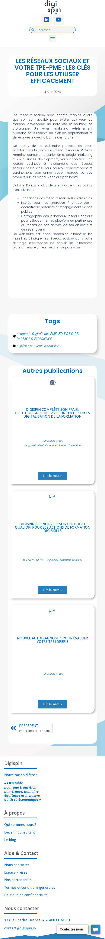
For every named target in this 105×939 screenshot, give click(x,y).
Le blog (10, 839)
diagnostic (31, 445)
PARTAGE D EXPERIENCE (34, 338)
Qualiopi (77, 560)
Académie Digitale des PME (37, 333)
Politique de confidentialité (26, 895)
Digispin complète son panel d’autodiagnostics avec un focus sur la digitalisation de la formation (52, 413)
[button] (52, 38)
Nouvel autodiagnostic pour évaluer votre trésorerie (52, 640)
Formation (75, 445)
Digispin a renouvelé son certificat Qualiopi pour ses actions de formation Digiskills (52, 527)
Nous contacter (16, 865)
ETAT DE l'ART (68, 333)
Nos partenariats (18, 879)
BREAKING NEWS (52, 441)
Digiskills (52, 560)
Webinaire (51, 346)
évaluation (61, 445)
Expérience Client (29, 346)
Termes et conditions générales (29, 887)
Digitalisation (46, 445)
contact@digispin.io (20, 928)
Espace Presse (15, 872)
